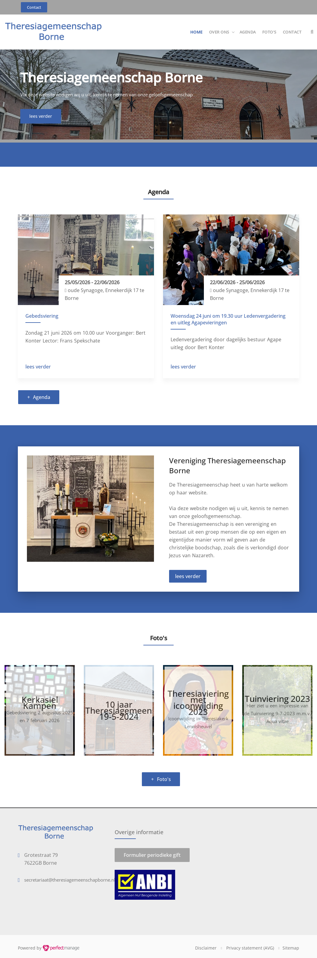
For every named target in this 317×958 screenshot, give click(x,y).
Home (196, 32)
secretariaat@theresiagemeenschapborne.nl (69, 880)
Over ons (219, 32)
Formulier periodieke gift (152, 855)
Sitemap (291, 948)
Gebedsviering (41, 316)
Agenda (248, 32)
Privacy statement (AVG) (250, 948)
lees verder (38, 366)
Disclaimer (206, 948)
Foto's (269, 32)
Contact (292, 32)
